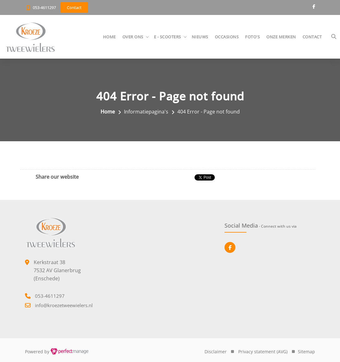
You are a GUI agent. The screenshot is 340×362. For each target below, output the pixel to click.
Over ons (132, 37)
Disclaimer (215, 352)
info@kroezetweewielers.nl (64, 305)
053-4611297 (44, 7)
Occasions (227, 37)
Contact (312, 37)
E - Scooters (167, 37)
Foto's (252, 37)
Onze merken (281, 37)
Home (109, 37)
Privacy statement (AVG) (263, 352)
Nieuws (200, 37)
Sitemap (306, 352)
